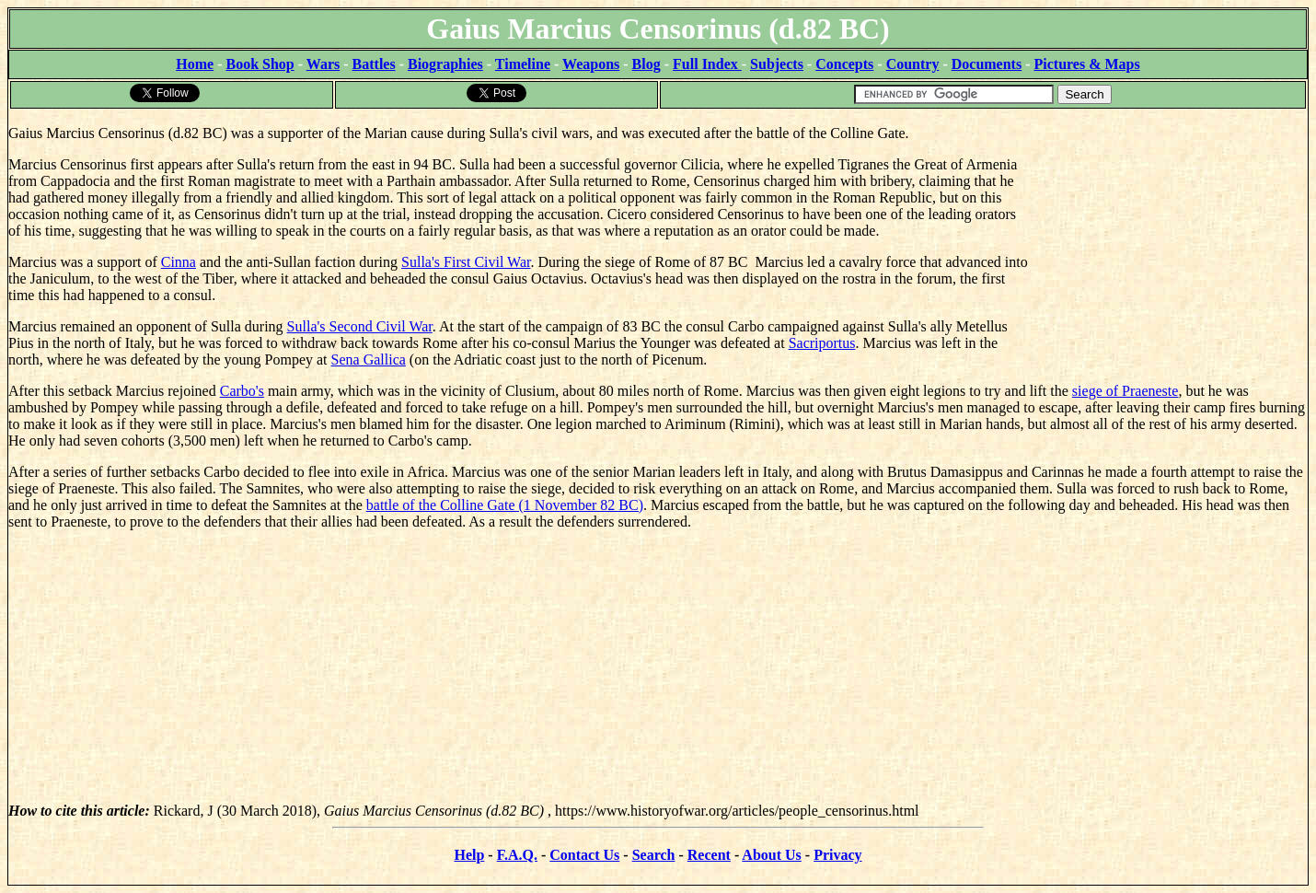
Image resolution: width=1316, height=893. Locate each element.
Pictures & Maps (1087, 64)
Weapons (590, 64)
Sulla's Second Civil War (360, 326)
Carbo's (242, 391)
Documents (987, 64)
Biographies (445, 64)
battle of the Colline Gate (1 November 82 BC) (504, 505)
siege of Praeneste (1125, 391)
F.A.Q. (517, 855)
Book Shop (259, 64)
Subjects (776, 64)
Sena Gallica (368, 359)
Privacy (837, 855)
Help (469, 855)
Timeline (522, 64)
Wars (323, 64)
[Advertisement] (1169, 225)
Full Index (707, 64)
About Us (771, 855)
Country (913, 64)
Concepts (844, 64)
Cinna (178, 262)
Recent (709, 855)
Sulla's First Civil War (465, 262)
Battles (374, 64)
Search (653, 855)
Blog (646, 64)
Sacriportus (822, 343)
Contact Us (584, 855)
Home (195, 64)
